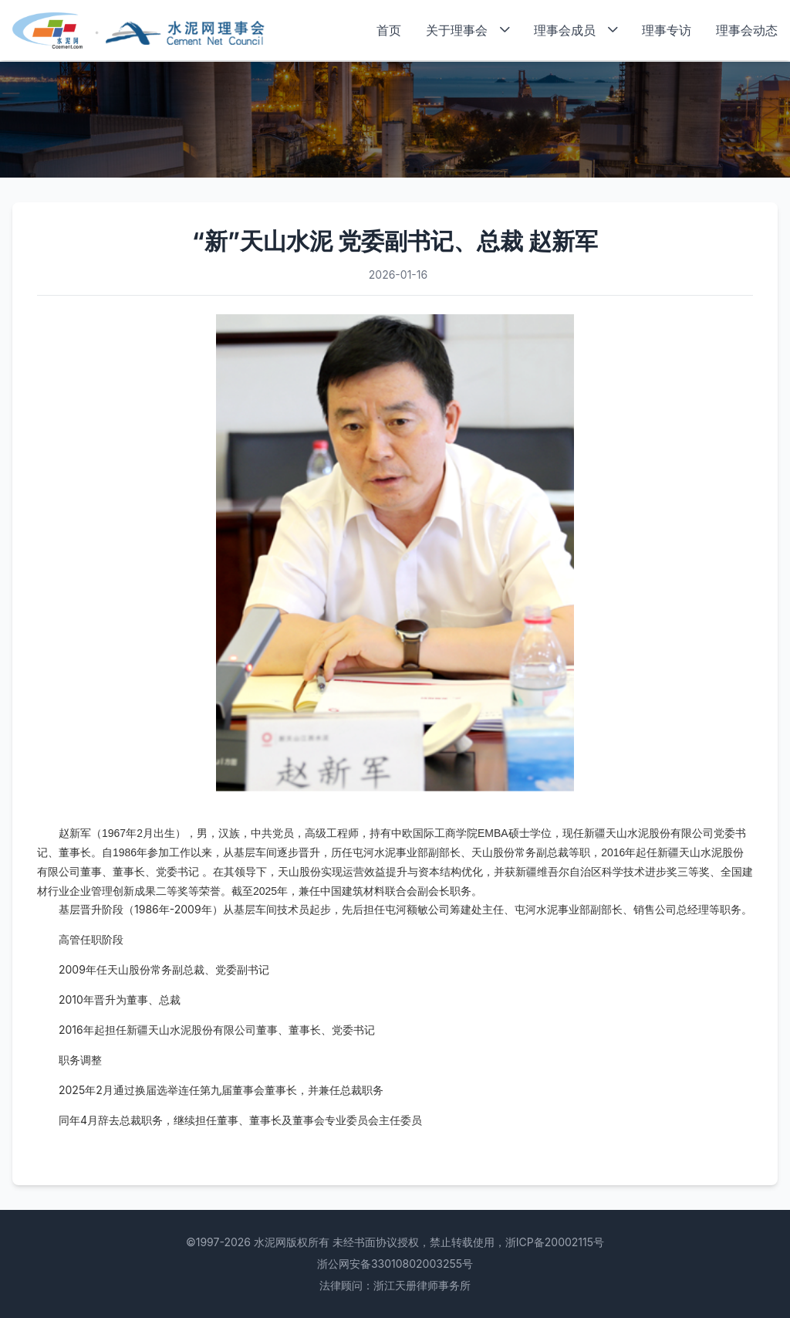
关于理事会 (467, 30)
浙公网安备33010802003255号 (395, 1263)
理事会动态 (747, 30)
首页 (388, 30)
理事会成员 (575, 30)
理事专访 (666, 30)
